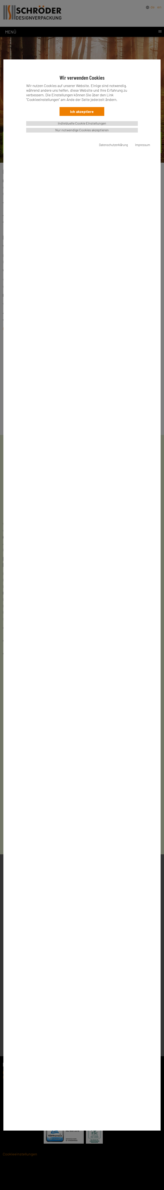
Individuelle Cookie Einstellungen (82, 123)
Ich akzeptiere (82, 111)
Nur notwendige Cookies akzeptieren (82, 130)
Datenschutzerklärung (113, 145)
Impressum (142, 145)
